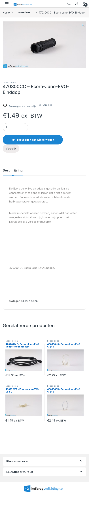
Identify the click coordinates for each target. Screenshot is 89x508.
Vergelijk (47, 115)
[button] (82, 25)
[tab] (13, 182)
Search (69, 4)
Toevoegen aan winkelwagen (35, 149)
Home (6, 12)
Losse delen (24, 12)
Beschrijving (13, 181)
